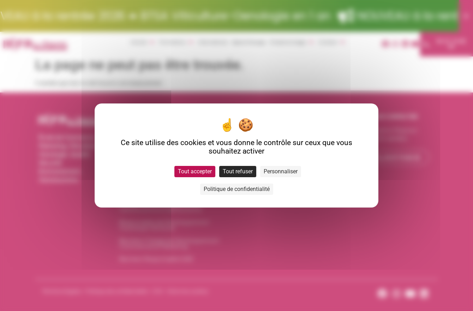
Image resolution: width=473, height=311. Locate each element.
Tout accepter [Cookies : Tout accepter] (195, 171)
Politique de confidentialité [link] (237, 189)
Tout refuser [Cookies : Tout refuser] (238, 171)
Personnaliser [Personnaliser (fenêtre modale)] (281, 171)
